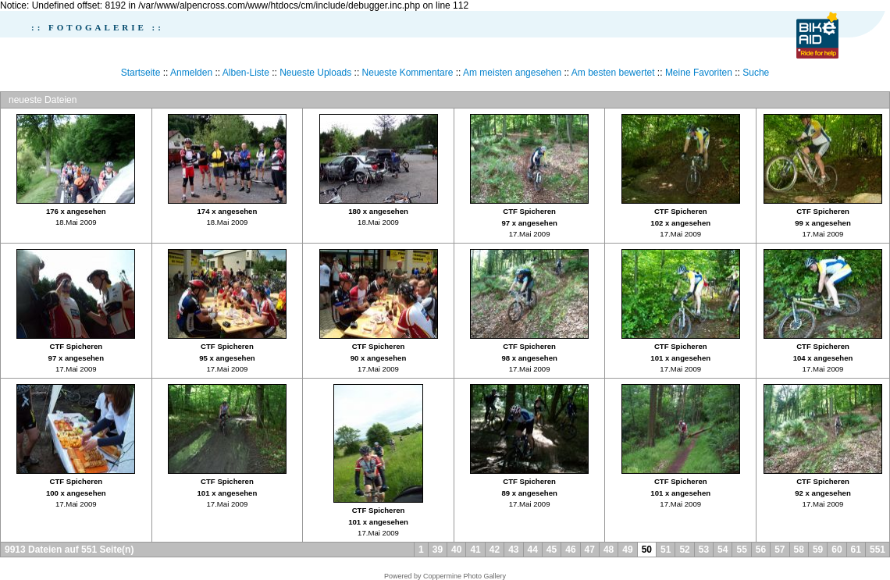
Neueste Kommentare (408, 72)
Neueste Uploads (315, 72)
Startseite (141, 72)
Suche (755, 72)
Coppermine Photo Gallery (464, 576)
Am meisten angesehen (512, 72)
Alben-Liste (245, 72)
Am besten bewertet (613, 72)
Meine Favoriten (698, 72)
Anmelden (191, 72)
